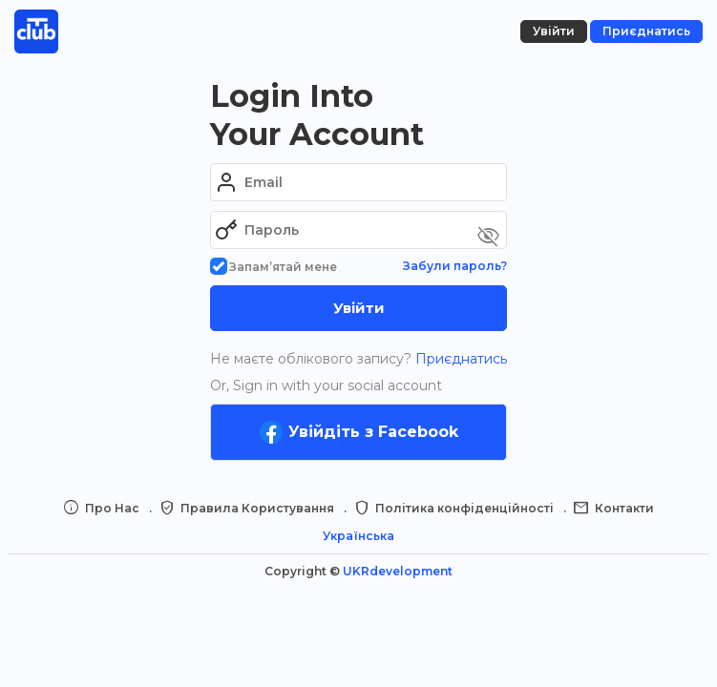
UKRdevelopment (398, 571)
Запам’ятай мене (273, 267)
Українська (358, 536)
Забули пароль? (455, 266)
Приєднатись (459, 358)
